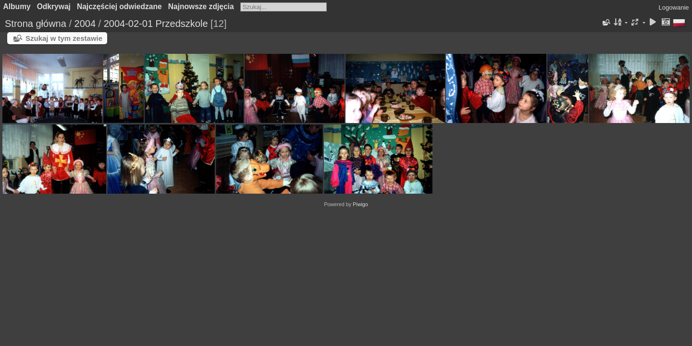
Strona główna (35, 23)
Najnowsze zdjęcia (201, 6)
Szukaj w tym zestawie (63, 38)
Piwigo (360, 204)
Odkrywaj (54, 6)
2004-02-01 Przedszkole (156, 23)
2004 (85, 23)
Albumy (17, 6)
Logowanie (674, 7)
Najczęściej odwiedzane (119, 6)
